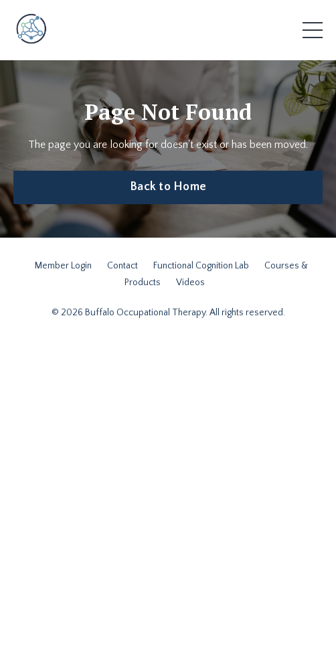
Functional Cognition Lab (201, 265)
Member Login (63, 265)
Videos (190, 282)
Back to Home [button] (168, 186)
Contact (122, 265)
